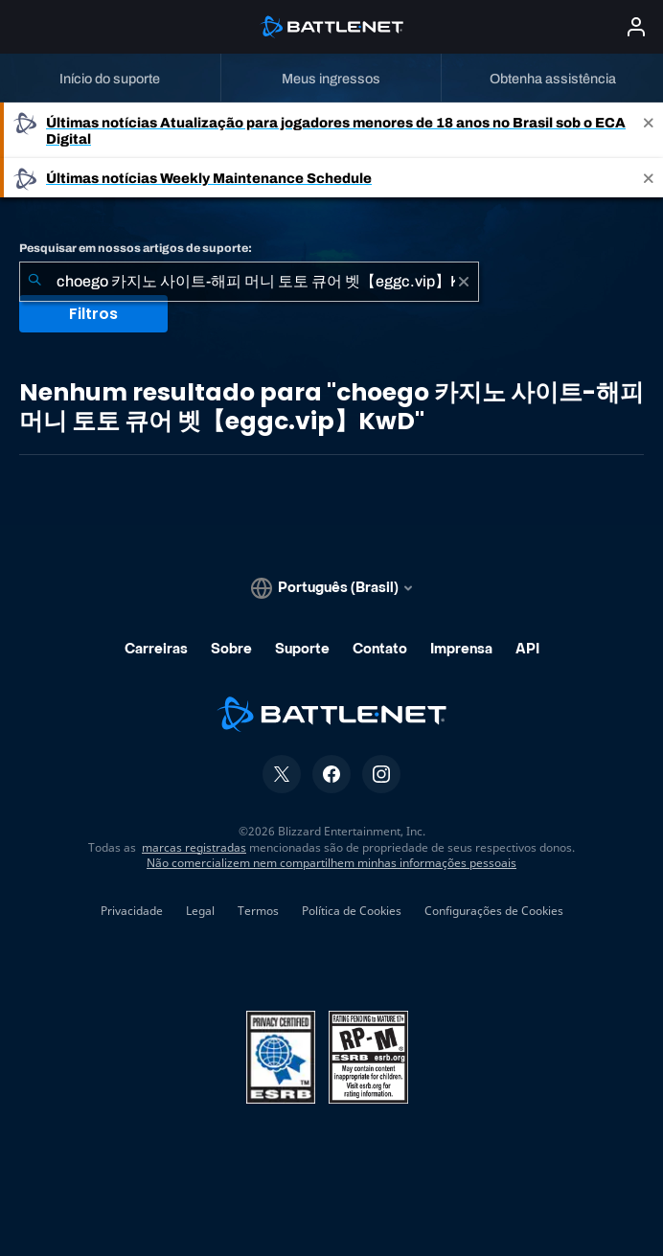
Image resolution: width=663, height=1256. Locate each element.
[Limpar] (463, 282)
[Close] (648, 130)
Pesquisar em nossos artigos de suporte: (135, 248)
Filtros (93, 314)
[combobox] (249, 282)
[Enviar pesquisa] (34, 282)
